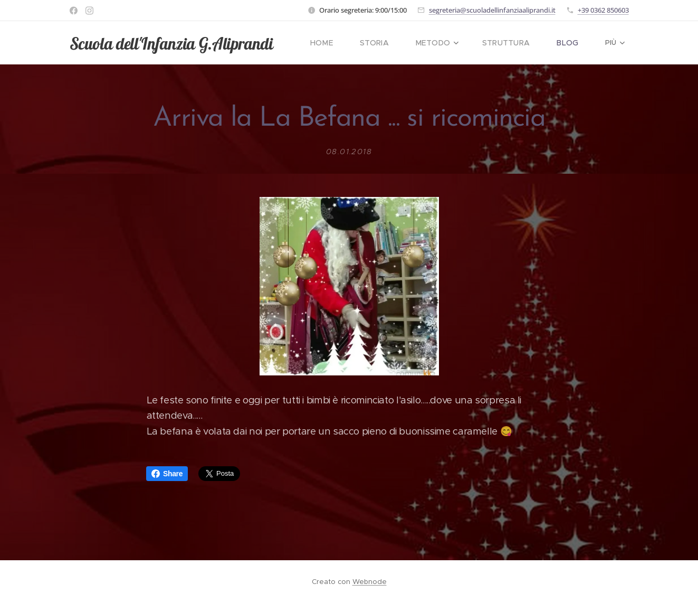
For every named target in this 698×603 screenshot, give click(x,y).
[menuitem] (338, 43)
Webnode (369, 581)
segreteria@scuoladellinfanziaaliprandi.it (492, 10)
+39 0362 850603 (603, 10)
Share (167, 473)
